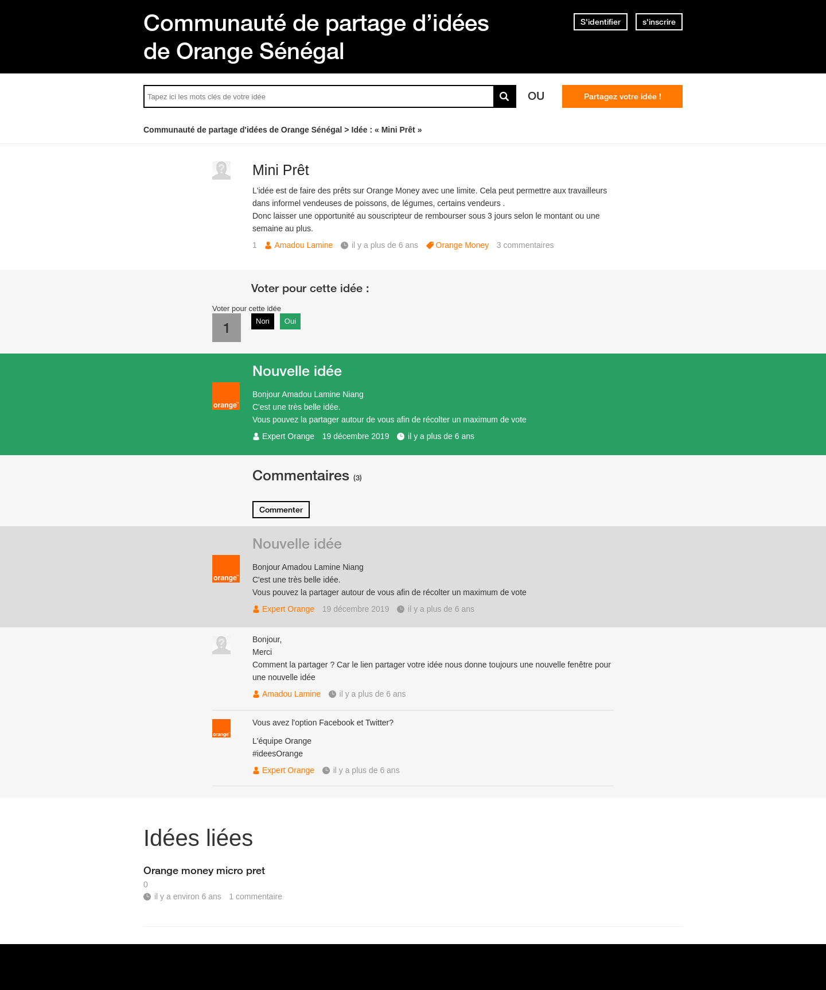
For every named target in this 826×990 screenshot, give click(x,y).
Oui (290, 321)
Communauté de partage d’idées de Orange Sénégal (316, 36)
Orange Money (462, 245)
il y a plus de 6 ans (441, 436)
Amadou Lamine (303, 245)
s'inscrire (659, 22)
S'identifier (600, 22)
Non (263, 321)
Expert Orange (288, 436)
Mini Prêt (280, 170)
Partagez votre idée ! (622, 96)
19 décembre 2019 (355, 436)
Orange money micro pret (204, 870)
